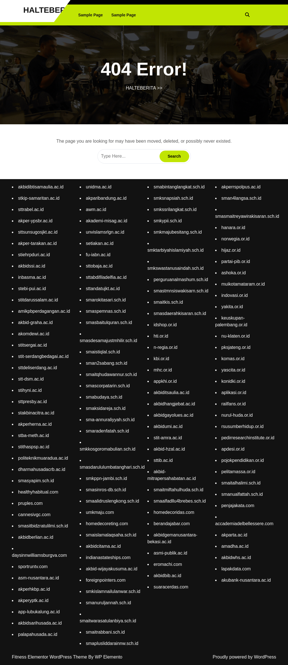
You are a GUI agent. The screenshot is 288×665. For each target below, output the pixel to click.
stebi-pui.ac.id (32, 288)
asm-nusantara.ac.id (38, 577)
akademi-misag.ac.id (106, 220)
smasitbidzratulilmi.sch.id (43, 525)
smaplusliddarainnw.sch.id (112, 643)
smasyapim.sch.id (36, 480)
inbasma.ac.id (32, 277)
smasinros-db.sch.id (106, 489)
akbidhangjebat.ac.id (174, 403)
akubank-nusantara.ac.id (246, 580)
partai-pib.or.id (235, 261)
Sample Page (90, 15)
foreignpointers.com (106, 580)
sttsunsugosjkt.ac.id (38, 232)
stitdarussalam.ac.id (38, 299)
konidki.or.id (233, 381)
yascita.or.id (233, 370)
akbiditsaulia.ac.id (171, 392)
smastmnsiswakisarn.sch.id (181, 290)
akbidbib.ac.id (167, 575)
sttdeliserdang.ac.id (37, 367)
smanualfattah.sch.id (242, 494)
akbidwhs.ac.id (236, 557)
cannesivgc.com (34, 514)
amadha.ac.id (234, 546)
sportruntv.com (33, 566)
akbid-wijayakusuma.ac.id (111, 568)
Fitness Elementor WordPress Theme (50, 657)
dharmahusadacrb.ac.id (41, 469)
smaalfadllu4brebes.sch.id (180, 501)
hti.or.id (161, 336)
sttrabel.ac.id (31, 209)
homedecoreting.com (107, 523)
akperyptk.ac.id (33, 600)
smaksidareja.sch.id (106, 408)
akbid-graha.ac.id (35, 322)
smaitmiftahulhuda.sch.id (178, 489)
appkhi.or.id (165, 381)
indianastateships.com (108, 557)
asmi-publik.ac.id (170, 553)
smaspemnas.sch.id (106, 311)
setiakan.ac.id (100, 243)
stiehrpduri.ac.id (34, 254)
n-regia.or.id (166, 347)
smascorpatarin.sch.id (108, 385)
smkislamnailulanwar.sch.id (113, 591)
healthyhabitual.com (38, 492)
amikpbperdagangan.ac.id (44, 311)
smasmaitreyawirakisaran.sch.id (247, 216)
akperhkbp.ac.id (34, 589)
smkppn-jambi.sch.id (106, 478)
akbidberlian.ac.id (35, 537)
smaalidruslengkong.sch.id (112, 501)
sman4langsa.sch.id (241, 198)
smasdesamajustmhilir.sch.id (108, 340)
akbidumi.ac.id (168, 426)
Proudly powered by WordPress (244, 657)
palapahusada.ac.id (37, 634)
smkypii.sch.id (168, 220)
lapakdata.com (236, 568)
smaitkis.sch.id (168, 302)
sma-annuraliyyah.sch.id (110, 419)
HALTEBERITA (50, 10)
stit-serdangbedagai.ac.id (43, 356)
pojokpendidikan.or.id (242, 460)
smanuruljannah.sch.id (108, 602)
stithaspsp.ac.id (33, 446)
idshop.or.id (165, 324)
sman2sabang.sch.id (106, 363)
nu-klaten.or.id (235, 336)
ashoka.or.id (233, 272)
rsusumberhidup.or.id (242, 426)
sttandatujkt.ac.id (103, 288)
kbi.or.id (161, 358)
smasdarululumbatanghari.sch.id (112, 467)
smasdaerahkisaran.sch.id (180, 313)
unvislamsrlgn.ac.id (105, 232)
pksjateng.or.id (235, 347)
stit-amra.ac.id (168, 437)
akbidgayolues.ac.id (173, 415)
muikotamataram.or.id (243, 284)
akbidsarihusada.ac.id (40, 623)
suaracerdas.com (171, 586)
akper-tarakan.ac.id (37, 243)
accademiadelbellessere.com (244, 523)
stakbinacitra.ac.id (36, 412)
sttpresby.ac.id (32, 401)
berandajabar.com (172, 523)
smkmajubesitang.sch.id (178, 232)
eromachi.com (168, 564)
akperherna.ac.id (35, 424)
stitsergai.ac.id (32, 345)
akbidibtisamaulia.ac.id (41, 186)
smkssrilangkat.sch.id (175, 209)
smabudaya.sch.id (104, 397)
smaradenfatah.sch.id (107, 431)
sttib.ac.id (163, 460)
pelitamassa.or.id (238, 471)
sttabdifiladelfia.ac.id (106, 277)
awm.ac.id (96, 209)
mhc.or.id (163, 370)
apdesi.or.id (233, 449)
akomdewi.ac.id (33, 333)
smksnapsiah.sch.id (173, 198)
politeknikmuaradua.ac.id (43, 458)
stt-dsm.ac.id (31, 379)
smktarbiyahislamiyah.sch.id (175, 250)
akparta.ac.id (234, 535)
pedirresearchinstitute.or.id (247, 437)
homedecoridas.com (174, 512)
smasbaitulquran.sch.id (109, 322)
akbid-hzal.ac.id (169, 449)
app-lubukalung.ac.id (39, 611)
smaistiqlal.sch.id (103, 351)
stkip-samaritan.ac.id (39, 198)
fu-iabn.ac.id (98, 254)
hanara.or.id (233, 227)
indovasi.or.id (234, 295)
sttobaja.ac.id (99, 266)
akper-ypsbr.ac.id (35, 220)
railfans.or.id (233, 403)
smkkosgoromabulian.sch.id (107, 449)
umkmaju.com (100, 512)
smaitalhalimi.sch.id (241, 483)
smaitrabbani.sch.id (105, 632)
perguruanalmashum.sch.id (181, 279)
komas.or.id (233, 358)
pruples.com (30, 503)
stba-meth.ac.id (33, 435)
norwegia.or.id (235, 238)
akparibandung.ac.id (106, 198)
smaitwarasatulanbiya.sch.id (108, 620)
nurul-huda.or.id (237, 415)
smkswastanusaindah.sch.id (175, 268)
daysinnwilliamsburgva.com (39, 555)
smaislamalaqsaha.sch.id (111, 535)
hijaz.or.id (231, 250)
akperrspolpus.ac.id (241, 186)
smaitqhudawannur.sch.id (111, 374)
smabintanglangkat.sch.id (179, 186)
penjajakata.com (237, 505)
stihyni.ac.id (30, 390)
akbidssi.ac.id (31, 266)
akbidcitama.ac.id (103, 546)
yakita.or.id (232, 306)
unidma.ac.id (99, 186)
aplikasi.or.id (233, 392)
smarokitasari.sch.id (106, 299)
